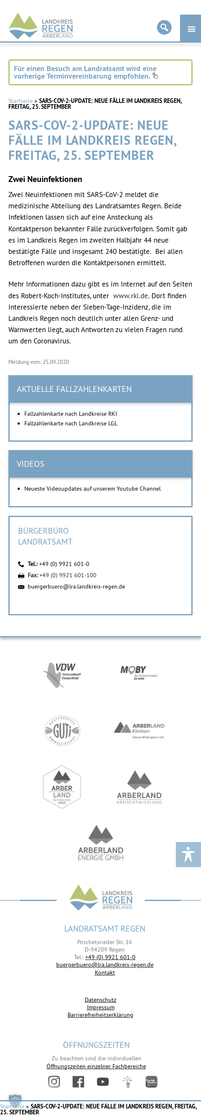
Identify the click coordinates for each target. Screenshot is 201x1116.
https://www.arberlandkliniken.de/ (139, 731)
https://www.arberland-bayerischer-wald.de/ (62, 787)
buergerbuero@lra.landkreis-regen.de (76, 586)
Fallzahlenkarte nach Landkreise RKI (70, 413)
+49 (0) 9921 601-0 (64, 564)
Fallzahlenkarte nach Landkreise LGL (70, 423)
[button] (15, 1101)
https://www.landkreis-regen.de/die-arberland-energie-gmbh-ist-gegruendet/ (101, 843)
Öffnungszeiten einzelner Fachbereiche (96, 1066)
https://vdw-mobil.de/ (62, 674)
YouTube (103, 1082)
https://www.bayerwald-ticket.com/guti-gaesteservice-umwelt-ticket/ (62, 731)
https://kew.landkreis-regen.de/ (139, 787)
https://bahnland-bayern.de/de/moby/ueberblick (139, 674)
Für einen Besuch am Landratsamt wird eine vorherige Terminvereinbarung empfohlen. (86, 72)
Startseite (20, 101)
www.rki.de (130, 295)
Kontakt (105, 972)
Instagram (54, 1082)
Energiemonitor (151, 1082)
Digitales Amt (127, 1082)
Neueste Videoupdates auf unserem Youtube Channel (92, 488)
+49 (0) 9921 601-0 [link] (110, 957)
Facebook (78, 1082)
